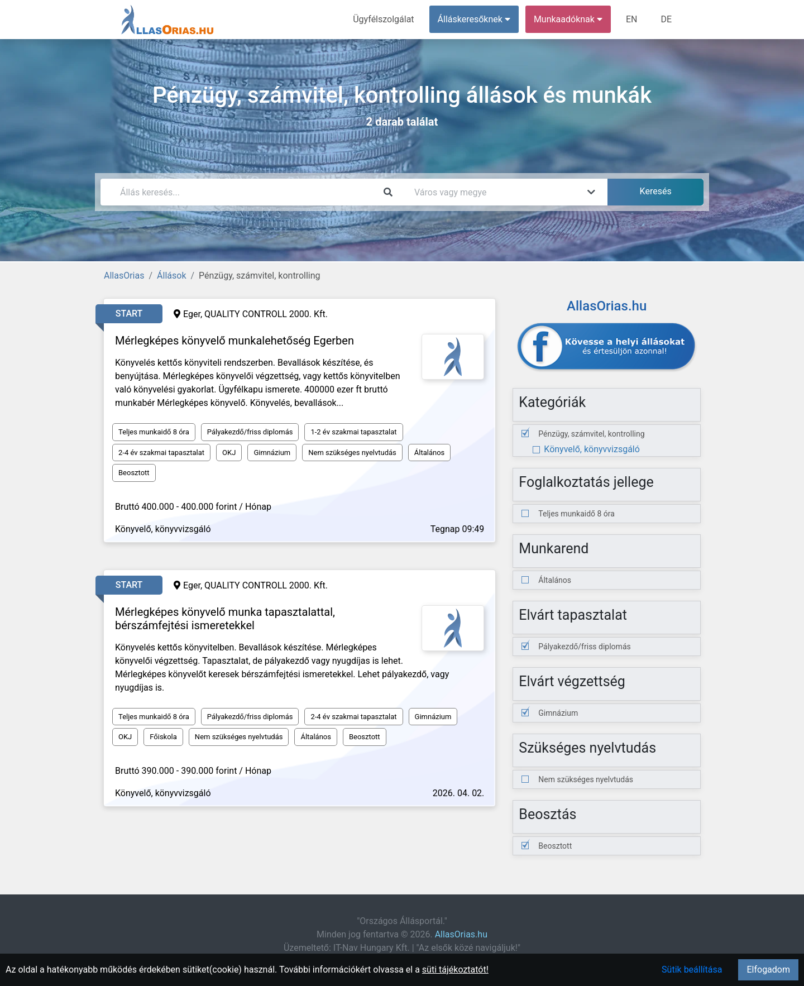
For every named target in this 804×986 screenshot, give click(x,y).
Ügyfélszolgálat (383, 19)
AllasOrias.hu (461, 934)
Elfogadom (768, 969)
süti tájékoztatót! (455, 969)
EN (632, 19)
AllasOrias (124, 275)
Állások (171, 275)
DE (666, 19)
